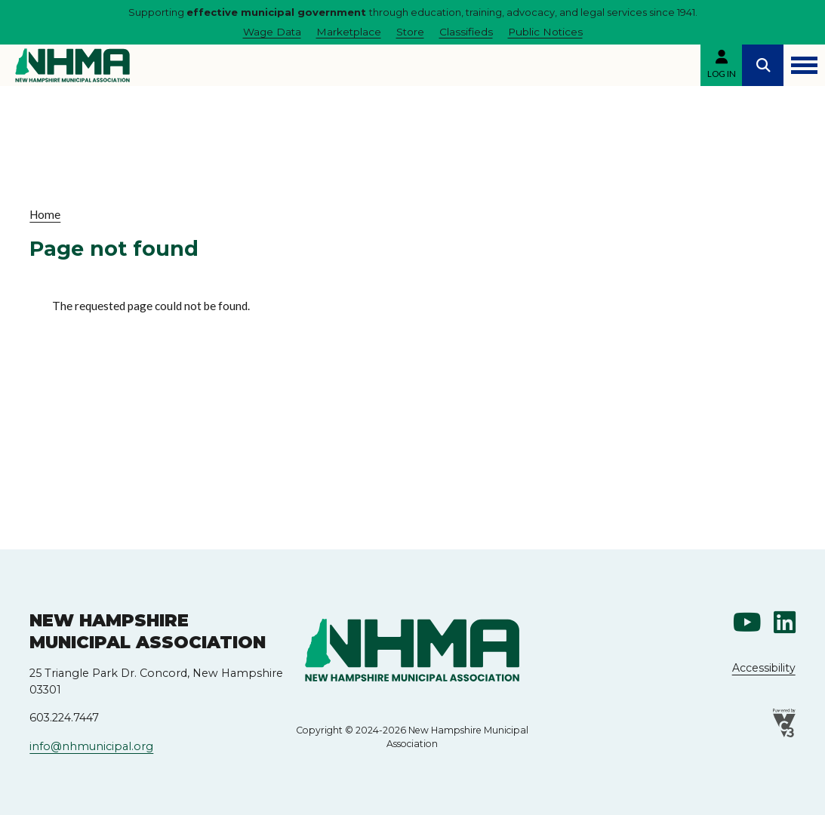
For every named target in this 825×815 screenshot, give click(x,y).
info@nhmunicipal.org (91, 746)
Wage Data (272, 32)
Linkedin (785, 622)
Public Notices (545, 32)
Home (44, 214)
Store (410, 32)
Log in (721, 73)
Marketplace (348, 32)
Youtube (747, 622)
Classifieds (466, 32)
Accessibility (764, 668)
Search (762, 65)
